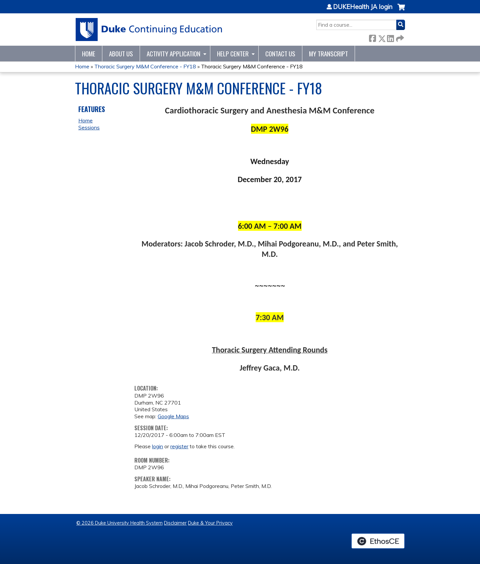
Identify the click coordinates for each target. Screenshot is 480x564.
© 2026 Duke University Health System (119, 523)
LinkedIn (390, 37)
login (157, 446)
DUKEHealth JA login (362, 7)
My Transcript (328, 53)
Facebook (372, 37)
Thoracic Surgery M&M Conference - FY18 (145, 66)
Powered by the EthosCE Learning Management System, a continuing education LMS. (378, 541)
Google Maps (173, 416)
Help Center (233, 53)
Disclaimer (175, 523)
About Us (121, 53)
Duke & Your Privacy (210, 523)
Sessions (89, 127)
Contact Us (280, 53)
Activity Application (173, 53)
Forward (399, 37)
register (179, 446)
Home (88, 53)
